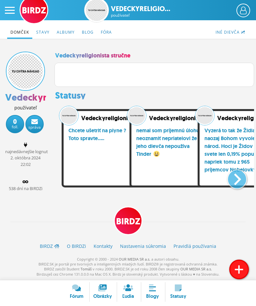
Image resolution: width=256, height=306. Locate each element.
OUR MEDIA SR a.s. (134, 259)
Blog (88, 32)
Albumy (66, 32)
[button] (231, 176)
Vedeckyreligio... (140, 11)
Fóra (106, 32)
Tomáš (86, 268)
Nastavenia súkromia (143, 246)
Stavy (43, 32)
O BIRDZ (76, 246)
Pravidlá (194, 246)
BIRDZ (128, 221)
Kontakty (103, 246)
